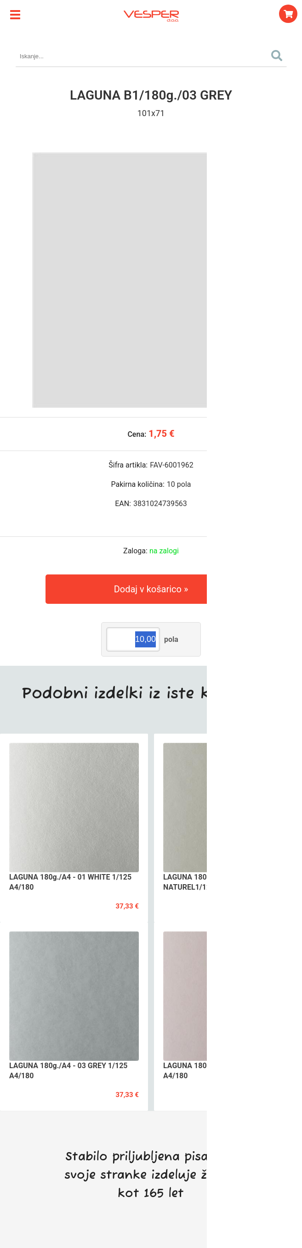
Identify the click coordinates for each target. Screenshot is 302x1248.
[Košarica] (288, 14)
